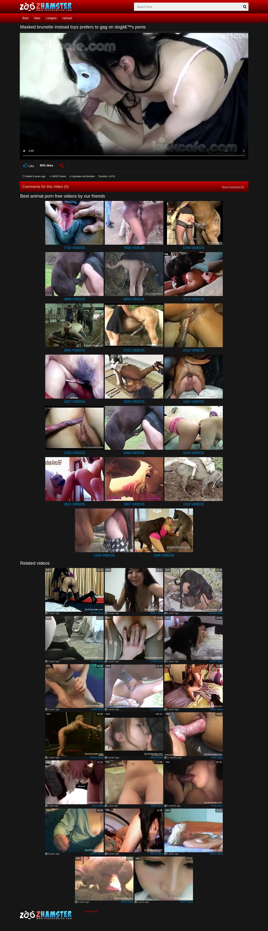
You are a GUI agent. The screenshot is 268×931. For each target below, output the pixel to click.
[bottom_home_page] (52, 915)
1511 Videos (74, 504)
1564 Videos (133, 453)
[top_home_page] (47, 6)
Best (25, 18)
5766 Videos (193, 248)
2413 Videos (193, 350)
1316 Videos (104, 555)
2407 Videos (74, 402)
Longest (51, 18)
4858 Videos (74, 299)
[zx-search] (191, 7)
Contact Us (91, 911)
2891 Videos (74, 350)
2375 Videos (133, 402)
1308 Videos (163, 555)
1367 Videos (133, 504)
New (37, 18)
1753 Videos (74, 453)
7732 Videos (74, 248)
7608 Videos (133, 248)
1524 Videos (193, 453)
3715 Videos (193, 299)
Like (28, 165)
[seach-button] (244, 7)
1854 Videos (193, 402)
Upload (67, 18)
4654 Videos (133, 299)
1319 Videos (193, 504)
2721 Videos (133, 350)
